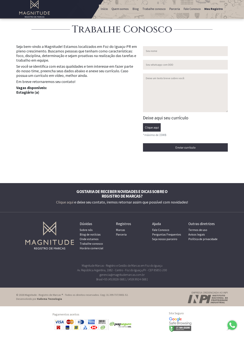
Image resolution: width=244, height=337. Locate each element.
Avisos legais (196, 234)
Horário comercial (91, 248)
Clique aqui (152, 127)
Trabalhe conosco (154, 9)
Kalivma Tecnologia (49, 299)
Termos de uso (197, 230)
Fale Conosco (192, 9)
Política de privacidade (203, 239)
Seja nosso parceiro (164, 239)
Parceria (174, 9)
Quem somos (120, 9)
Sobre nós (86, 230)
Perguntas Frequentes (166, 234)
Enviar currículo (185, 147)
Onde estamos (89, 239)
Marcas (120, 230)
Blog (135, 9)
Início (104, 9)
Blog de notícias (90, 234)
